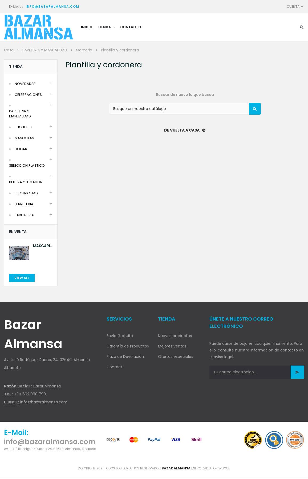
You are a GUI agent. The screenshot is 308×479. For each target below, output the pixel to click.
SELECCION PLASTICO (27, 165)
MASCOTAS (24, 138)
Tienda (16, 66)
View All (21, 278)
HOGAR (21, 149)
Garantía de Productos (128, 346)
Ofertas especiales (175, 356)
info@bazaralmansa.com (52, 6)
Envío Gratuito (120, 335)
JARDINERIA (24, 215)
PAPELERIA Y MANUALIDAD (20, 113)
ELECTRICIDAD (26, 193)
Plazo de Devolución (125, 356)
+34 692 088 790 (30, 394)
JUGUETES (23, 127)
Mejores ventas (172, 346)
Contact (114, 367)
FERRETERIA (24, 204)
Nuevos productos (175, 335)
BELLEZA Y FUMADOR (25, 182)
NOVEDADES (25, 83)
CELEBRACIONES (28, 94)
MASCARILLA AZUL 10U (42, 246)
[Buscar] (185, 109)
